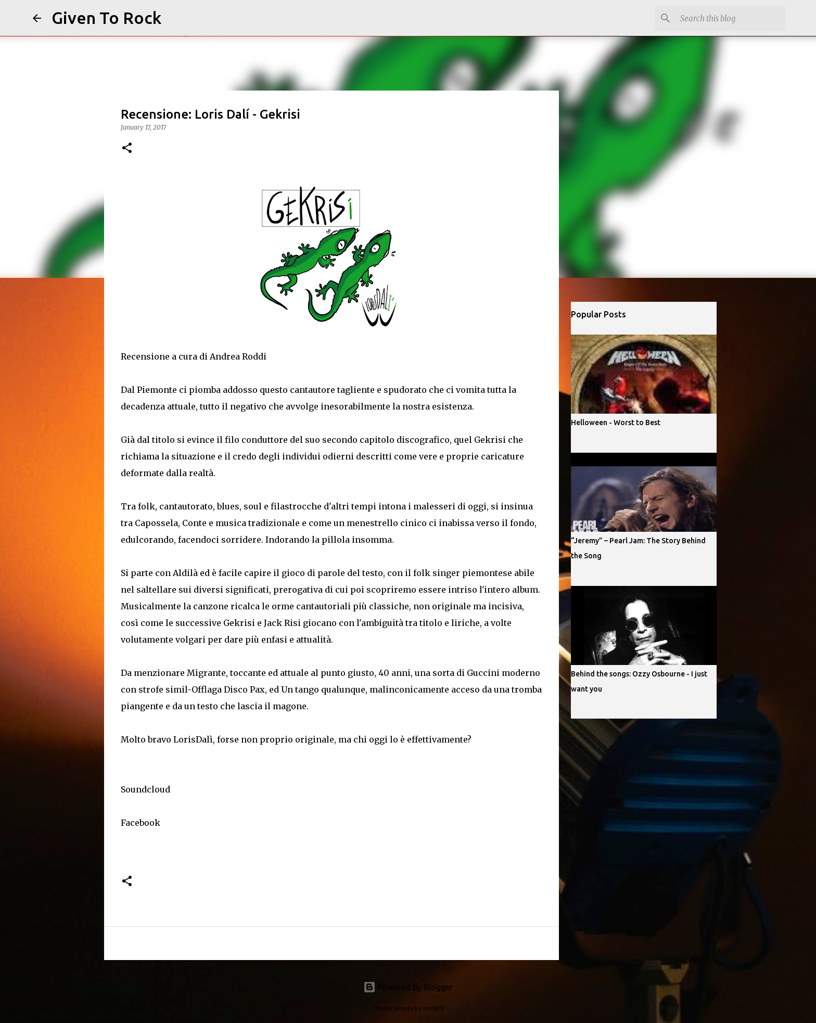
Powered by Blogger (408, 987)
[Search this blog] (730, 18)
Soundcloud (145, 789)
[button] (127, 149)
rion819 (433, 1008)
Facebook (140, 822)
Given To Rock (106, 17)
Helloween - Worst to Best (615, 422)
